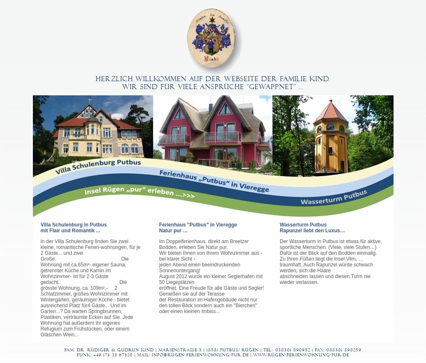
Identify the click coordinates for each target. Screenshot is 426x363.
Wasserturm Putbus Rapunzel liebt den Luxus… (312, 228)
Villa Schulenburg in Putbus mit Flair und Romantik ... (74, 228)
